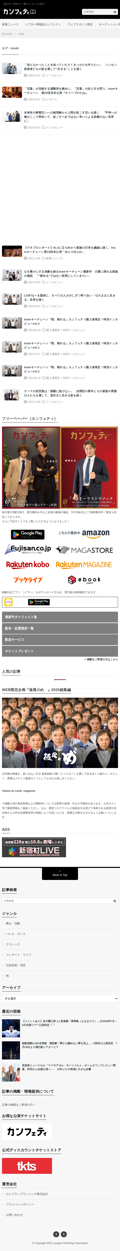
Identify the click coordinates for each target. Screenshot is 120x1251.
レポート (51, 99)
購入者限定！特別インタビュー (65, 329)
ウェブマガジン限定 (80, 24)
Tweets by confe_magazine (18, 790)
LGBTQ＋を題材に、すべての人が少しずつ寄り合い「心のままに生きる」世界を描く (70, 297)
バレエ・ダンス (16, 933)
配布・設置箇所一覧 (19, 628)
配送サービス (14, 639)
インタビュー (54, 75)
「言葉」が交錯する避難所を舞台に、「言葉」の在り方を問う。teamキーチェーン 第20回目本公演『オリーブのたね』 (71, 90)
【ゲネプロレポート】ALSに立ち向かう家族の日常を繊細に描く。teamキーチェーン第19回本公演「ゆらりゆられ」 (69, 249)
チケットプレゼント (19, 651)
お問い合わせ (14, 1214)
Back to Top (60, 875)
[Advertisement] (60, 188)
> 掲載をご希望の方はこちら (101, 659)
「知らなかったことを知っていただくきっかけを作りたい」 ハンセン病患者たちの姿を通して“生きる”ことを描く (70, 67)
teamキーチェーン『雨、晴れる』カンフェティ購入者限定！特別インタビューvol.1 (71, 345)
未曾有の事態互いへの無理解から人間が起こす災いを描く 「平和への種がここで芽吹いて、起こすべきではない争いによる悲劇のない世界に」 (70, 117)
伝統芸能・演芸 (16, 965)
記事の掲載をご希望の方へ (19, 1104)
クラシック (13, 944)
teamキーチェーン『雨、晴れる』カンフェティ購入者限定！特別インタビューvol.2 (71, 369)
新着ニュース (10, 24)
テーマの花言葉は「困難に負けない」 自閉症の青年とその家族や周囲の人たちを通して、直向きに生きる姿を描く (70, 393)
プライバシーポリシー (20, 1204)
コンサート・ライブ (18, 954)
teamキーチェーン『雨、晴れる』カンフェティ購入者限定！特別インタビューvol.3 (71, 321)
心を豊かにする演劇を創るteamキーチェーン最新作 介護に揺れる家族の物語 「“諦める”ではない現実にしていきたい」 (71, 273)
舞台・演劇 (13, 923)
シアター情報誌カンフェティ (43, 24)
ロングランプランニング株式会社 (27, 1194)
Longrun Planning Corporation (70, 1243)
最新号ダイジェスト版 (21, 617)
